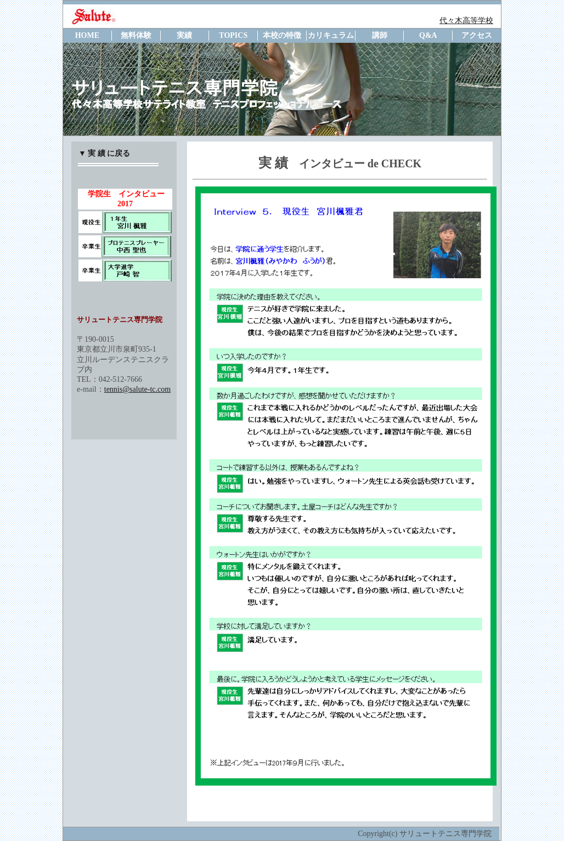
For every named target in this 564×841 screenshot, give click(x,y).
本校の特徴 (282, 35)
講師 (379, 35)
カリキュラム (331, 35)
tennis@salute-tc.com (137, 389)
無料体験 (136, 35)
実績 (184, 35)
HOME (87, 35)
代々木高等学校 (466, 20)
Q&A (428, 35)
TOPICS (233, 35)
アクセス (476, 35)
